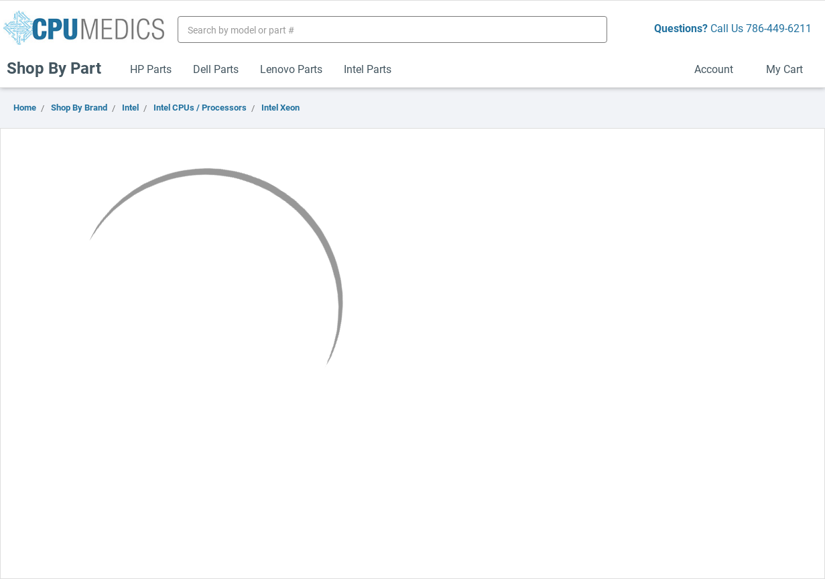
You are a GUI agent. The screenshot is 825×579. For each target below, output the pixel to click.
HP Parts (151, 69)
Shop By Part (60, 67)
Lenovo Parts (291, 69)
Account (719, 69)
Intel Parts (367, 69)
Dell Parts (216, 69)
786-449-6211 (779, 28)
